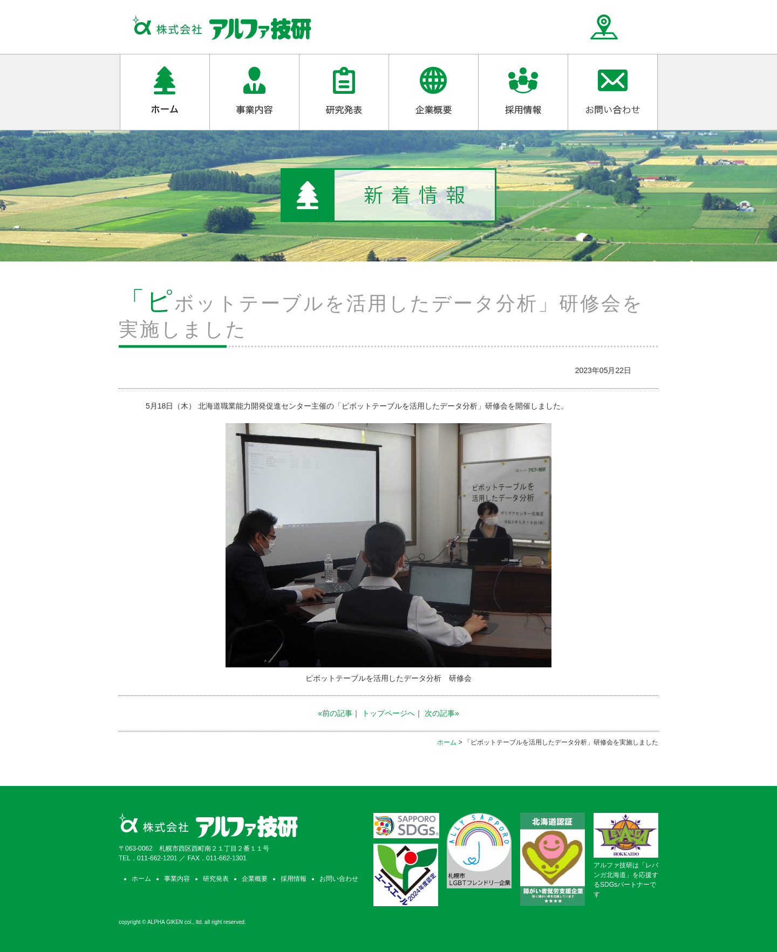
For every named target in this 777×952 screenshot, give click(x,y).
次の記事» (442, 713)
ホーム (446, 742)
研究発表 (216, 878)
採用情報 (293, 878)
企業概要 (255, 878)
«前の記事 (335, 713)
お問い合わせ (338, 878)
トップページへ (388, 713)
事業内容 (177, 878)
